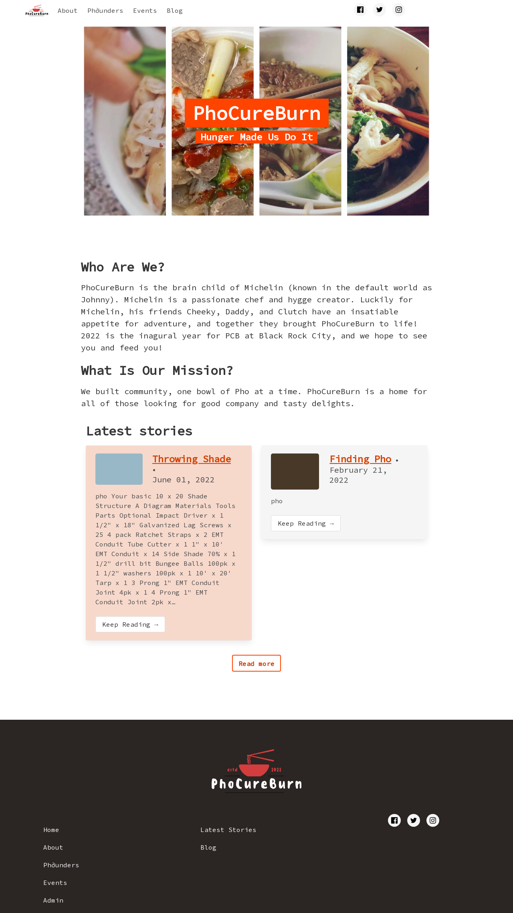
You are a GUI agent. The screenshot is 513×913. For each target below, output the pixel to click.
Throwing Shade (191, 459)
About (68, 10)
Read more (256, 664)
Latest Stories (228, 830)
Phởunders (105, 10)
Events (145, 10)
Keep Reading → (130, 624)
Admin (53, 900)
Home (51, 830)
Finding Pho (360, 459)
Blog (175, 10)
